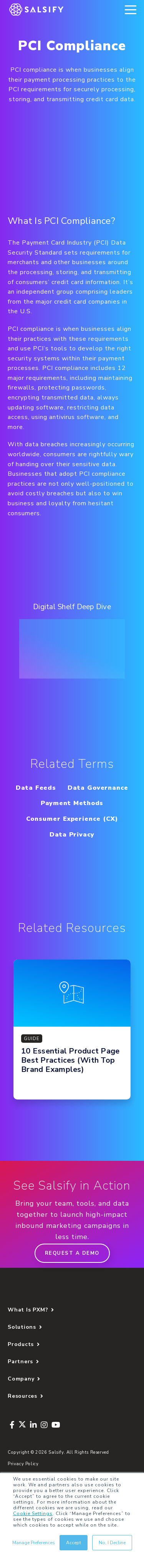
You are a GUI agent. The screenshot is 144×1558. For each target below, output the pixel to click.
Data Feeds (36, 788)
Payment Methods (72, 803)
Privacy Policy (23, 1464)
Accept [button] (73, 1543)
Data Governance (98, 788)
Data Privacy (72, 834)
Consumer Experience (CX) (72, 819)
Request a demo (72, 1253)
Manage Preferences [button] (33, 1543)
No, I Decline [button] (112, 1543)
